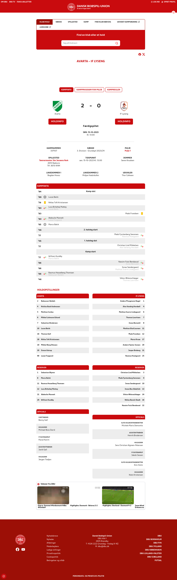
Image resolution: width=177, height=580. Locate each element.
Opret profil (168, 2)
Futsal (158, 560)
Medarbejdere (53, 546)
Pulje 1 (128, 151)
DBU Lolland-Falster (151, 553)
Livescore (45, 27)
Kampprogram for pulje (89, 90)
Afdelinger (51, 543)
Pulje (128, 148)
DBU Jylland (155, 546)
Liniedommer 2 (90, 173)
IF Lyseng (124, 114)
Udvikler (127, 173)
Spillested (53, 158)
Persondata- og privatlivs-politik (88, 576)
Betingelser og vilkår (56, 560)
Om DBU (4, 2)
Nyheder (50, 539)
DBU (160, 536)
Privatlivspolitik (53, 553)
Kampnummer (54, 148)
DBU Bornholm (154, 539)
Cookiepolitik (52, 557)
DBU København (153, 550)
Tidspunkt (90, 158)
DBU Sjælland (154, 557)
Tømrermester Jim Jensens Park (53, 161)
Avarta (57, 114)
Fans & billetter (24, 2)
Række (90, 148)
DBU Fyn (157, 543)
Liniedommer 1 (53, 173)
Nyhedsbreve (52, 536)
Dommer (127, 158)
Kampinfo (66, 90)
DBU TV (12, 2)
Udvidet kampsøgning (128, 22)
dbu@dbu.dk (103, 546)
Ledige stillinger (54, 550)
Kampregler (113, 90)
